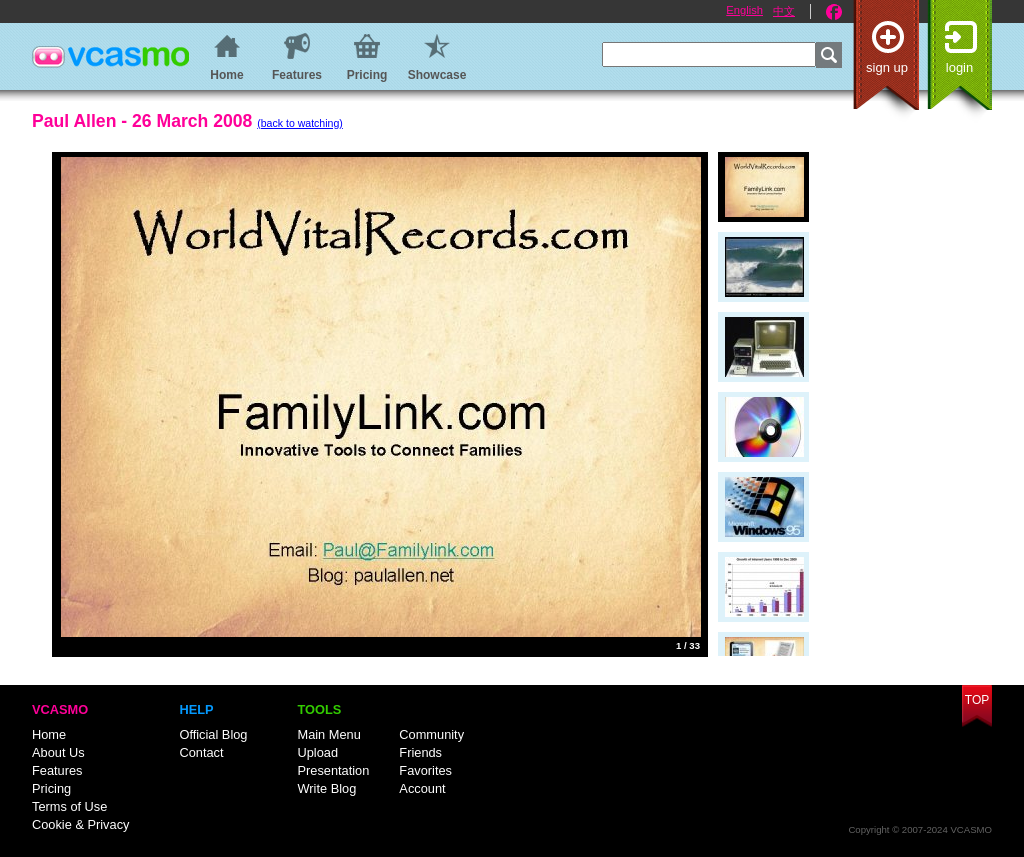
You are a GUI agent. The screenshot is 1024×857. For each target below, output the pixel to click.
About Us (58, 752)
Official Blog (213, 734)
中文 (784, 11)
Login (959, 67)
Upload (317, 752)
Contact (201, 752)
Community (431, 734)
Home (49, 734)
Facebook (834, 12)
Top (977, 700)
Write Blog (326, 788)
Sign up (887, 67)
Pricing (51, 788)
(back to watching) (300, 123)
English (744, 10)
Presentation (333, 770)
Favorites (425, 770)
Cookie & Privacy (80, 824)
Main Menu (328, 734)
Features (57, 770)
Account (422, 788)
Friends (420, 752)
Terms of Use (69, 806)
